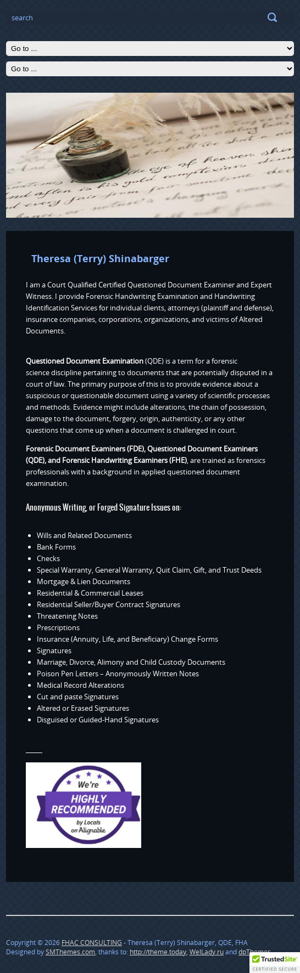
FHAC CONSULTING (92, 942)
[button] (274, 962)
